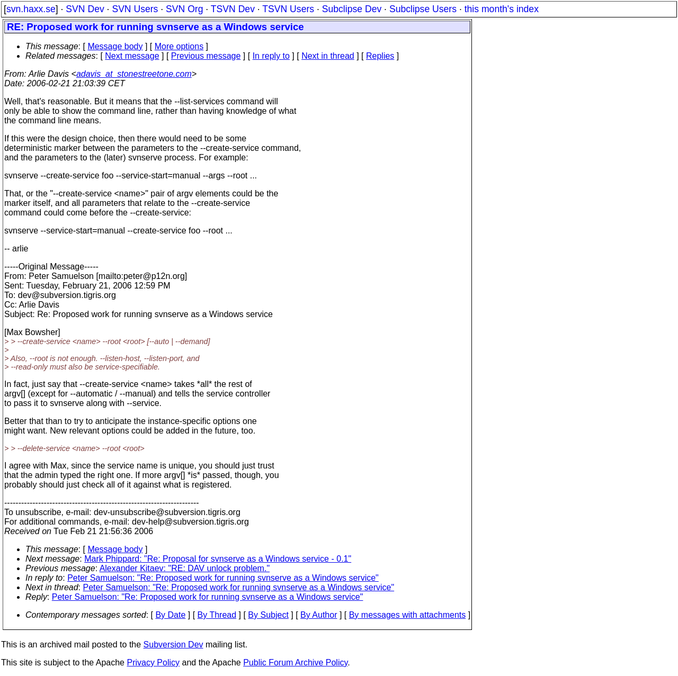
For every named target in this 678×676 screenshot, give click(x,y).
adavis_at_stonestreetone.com (134, 73)
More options (179, 46)
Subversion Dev (173, 644)
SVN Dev (85, 9)
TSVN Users (288, 9)
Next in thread (327, 55)
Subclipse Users (423, 9)
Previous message (206, 55)
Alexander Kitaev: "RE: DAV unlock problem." (185, 568)
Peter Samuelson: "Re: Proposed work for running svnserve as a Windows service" (223, 577)
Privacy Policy (153, 662)
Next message (132, 55)
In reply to (271, 55)
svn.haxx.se (31, 9)
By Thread (217, 614)
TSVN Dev (233, 9)
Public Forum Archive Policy (295, 662)
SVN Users (135, 9)
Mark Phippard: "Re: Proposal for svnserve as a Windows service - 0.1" (217, 558)
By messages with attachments (407, 614)
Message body (114, 46)
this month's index (502, 9)
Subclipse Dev (351, 9)
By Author (318, 614)
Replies (380, 55)
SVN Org (184, 9)
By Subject (268, 614)
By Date (170, 614)
